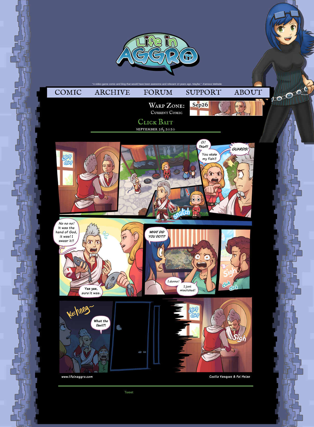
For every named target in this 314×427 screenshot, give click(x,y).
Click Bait (155, 122)
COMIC (68, 92)
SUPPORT (203, 92)
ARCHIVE (112, 92)
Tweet (129, 392)
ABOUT (248, 92)
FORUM (158, 92)
